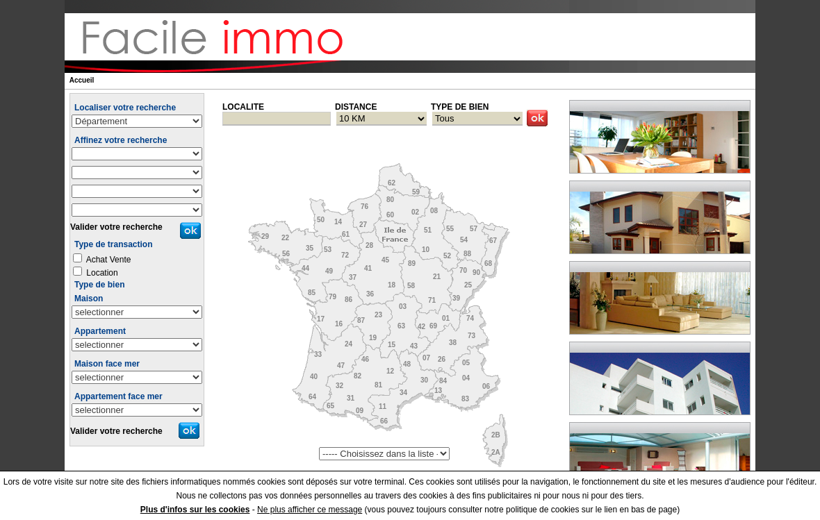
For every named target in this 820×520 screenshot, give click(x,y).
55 (450, 229)
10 (425, 249)
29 (265, 236)
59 (416, 192)
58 (411, 286)
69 (433, 326)
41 (368, 268)
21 (437, 276)
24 (348, 344)
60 (390, 215)
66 (384, 421)
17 (321, 319)
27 (363, 224)
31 (350, 398)
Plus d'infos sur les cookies (195, 509)
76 (364, 206)
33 (318, 354)
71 (432, 300)
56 (286, 254)
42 (421, 326)
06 (486, 386)
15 (391, 345)
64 (312, 397)
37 (352, 277)
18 (391, 285)
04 (466, 378)
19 (373, 338)
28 (369, 245)
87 (361, 320)
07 (426, 358)
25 (468, 285)
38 (453, 342)
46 (365, 359)
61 (346, 234)
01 (446, 318)
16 (339, 324)
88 (467, 254)
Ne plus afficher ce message (309, 509)
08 (434, 211)
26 (441, 359)
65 (330, 406)
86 (348, 299)
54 (464, 240)
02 (415, 212)
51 (428, 230)
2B (495, 435)
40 (314, 376)
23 (378, 315)
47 (341, 365)
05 (466, 363)
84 (443, 381)
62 (391, 183)
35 (309, 248)
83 (465, 399)
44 (305, 268)
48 (407, 364)
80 (390, 199)
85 (311, 292)
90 (476, 272)
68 (488, 263)
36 (370, 294)
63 (401, 326)
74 (470, 318)
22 (285, 238)
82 (357, 376)
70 (463, 270)
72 (345, 255)
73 (471, 335)
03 (403, 306)
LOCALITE (243, 107)
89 (412, 263)
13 (438, 390)
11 (382, 406)
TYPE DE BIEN (460, 107)
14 (338, 222)
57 (473, 229)
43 (414, 346)
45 (385, 260)
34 (403, 392)
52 (447, 256)
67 (493, 240)
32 (339, 385)
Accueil (82, 80)
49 (329, 271)
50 (321, 220)
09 (359, 410)
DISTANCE (356, 107)
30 (424, 380)
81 (378, 385)
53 (327, 249)
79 (332, 297)
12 (390, 371)
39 (456, 298)
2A (495, 452)
